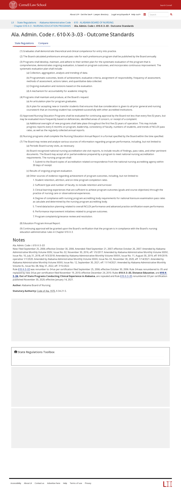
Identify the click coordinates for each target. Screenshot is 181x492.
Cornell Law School (31, 4)
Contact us (39, 483)
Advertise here (53, 483)
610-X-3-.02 (24, 269)
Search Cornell (166, 5)
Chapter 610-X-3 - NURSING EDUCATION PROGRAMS (42, 25)
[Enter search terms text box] (159, 14)
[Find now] (171, 14)
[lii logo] (20, 14)
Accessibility (16, 483)
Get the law (86, 14)
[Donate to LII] (144, 14)
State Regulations (26, 22)
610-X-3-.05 (126, 276)
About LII (74, 14)
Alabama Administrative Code (55, 22)
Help (65, 483)
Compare (43, 43)
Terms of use (76, 483)
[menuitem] (74, 14)
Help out (135, 14)
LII (12, 22)
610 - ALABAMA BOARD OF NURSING (93, 22)
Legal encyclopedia (119, 14)
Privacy (88, 483)
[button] (171, 14)
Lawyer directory (101, 14)
